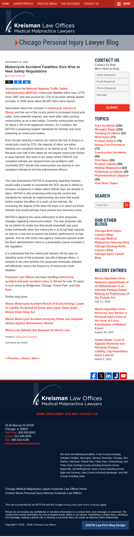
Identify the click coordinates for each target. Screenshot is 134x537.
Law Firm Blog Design (112, 526)
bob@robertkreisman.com (22, 445)
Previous (12, 358)
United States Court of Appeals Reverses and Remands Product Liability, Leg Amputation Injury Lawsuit (111, 350)
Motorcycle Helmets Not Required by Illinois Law (37, 330)
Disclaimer (57, 414)
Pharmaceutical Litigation (111, 181)
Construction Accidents (112, 155)
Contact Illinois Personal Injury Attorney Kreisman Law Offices (38, 494)
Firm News (104, 160)
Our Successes (70, 3)
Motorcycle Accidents (26, 337)
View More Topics (106, 188)
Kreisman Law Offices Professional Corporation (39, 21)
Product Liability (108, 165)
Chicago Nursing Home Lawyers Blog (109, 256)
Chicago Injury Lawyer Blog (112, 263)
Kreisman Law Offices (19, 277)
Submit (112, 107)
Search (127, 211)
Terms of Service (93, 506)
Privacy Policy (71, 506)
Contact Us (87, 414)
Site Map (72, 414)
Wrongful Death (108, 131)
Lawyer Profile (23, 3)
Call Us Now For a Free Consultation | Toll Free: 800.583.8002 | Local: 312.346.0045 (115, 21)
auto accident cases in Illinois (42, 281)
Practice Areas (47, 3)
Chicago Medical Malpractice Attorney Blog (111, 248)
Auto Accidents (108, 126)
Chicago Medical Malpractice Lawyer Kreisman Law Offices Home (41, 491)
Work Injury (104, 140)
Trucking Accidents (109, 135)
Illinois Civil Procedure (111, 150)
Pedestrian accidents (110, 175)
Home (5, 3)
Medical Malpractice (110, 170)
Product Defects (107, 145)
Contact (91, 3)
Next (36, 358)
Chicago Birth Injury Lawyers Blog (107, 239)
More (126, 3)
